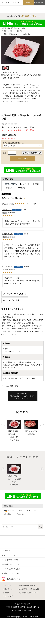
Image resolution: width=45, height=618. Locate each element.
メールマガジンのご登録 (11, 569)
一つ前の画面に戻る (10, 386)
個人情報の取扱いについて (29, 593)
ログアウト (7, 586)
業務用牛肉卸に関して (27, 586)
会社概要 (6, 593)
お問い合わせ (8, 589)
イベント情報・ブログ (10, 560)
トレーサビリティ (8, 555)
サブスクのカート (39, 2)
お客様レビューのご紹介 (11, 573)
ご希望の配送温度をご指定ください (15, 143)
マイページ (17, 2)
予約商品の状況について (11, 564)
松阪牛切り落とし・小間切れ (13, 31)
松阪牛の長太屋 (7, 28)
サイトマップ (8, 596)
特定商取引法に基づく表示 (29, 589)
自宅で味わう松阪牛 (20, 28)
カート (28, 2)
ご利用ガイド (7, 551)
